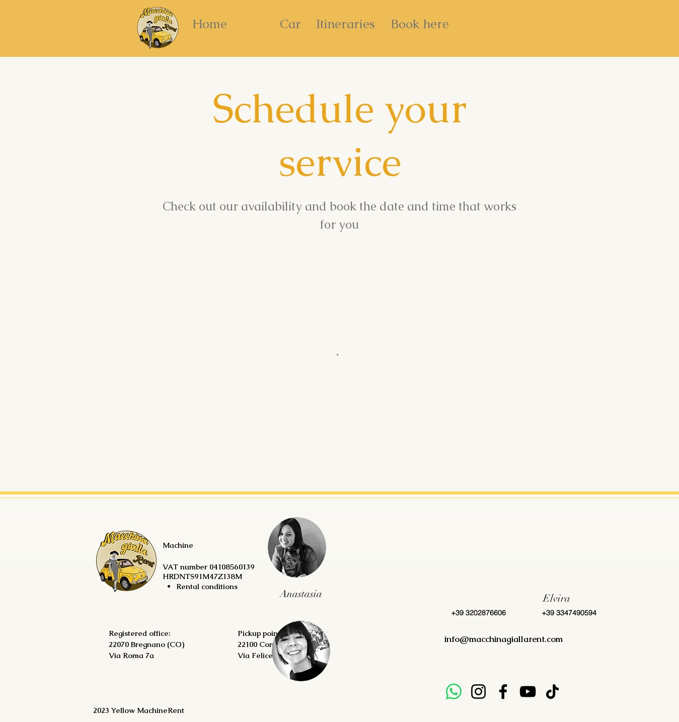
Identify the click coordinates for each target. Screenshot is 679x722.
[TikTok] (552, 691)
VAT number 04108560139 (209, 566)
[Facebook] (503, 691)
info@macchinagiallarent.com (503, 638)
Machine (179, 545)
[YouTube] (528, 691)
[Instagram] (478, 691)
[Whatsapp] (454, 691)
